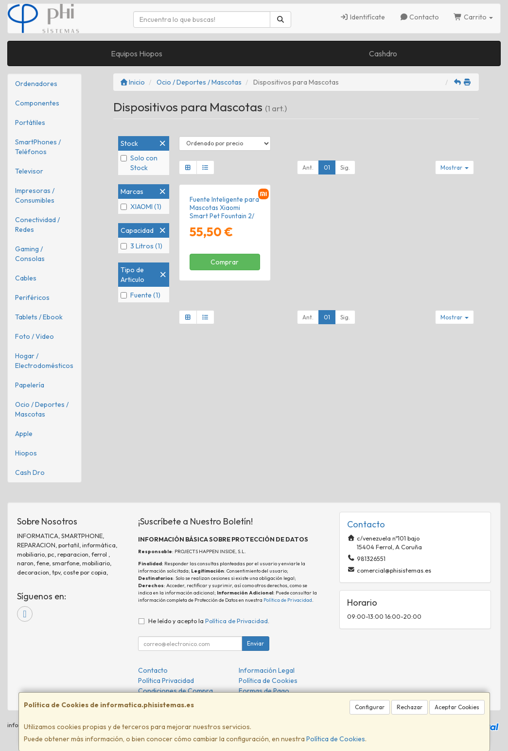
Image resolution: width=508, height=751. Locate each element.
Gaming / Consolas (30, 254)
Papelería (29, 385)
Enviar (255, 643)
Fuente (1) (140, 295)
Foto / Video (34, 336)
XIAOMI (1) (141, 206)
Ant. (308, 167)
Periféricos (32, 297)
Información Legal (267, 670)
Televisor (29, 171)
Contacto (419, 17)
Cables (25, 278)
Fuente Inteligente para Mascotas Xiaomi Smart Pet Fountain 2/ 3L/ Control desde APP (224, 211)
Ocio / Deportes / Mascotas (42, 409)
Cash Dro (30, 472)
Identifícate (362, 17)
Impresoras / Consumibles (34, 195)
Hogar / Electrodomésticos (44, 360)
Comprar (224, 262)
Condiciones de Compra (175, 690)
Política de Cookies (335, 738)
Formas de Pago (264, 690)
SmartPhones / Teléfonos (38, 147)
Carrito (473, 17)
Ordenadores (36, 83)
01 (327, 167)
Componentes (37, 103)
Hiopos (26, 453)
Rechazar (409, 707)
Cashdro (383, 53)
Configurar (370, 707)
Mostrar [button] (454, 167)
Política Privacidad (166, 680)
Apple (24, 433)
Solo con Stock (139, 163)
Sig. (345, 167)
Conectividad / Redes (37, 224)
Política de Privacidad (287, 600)
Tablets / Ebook (39, 317)
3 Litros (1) (141, 246)
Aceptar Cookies (457, 707)
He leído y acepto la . (208, 621)
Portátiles (30, 122)
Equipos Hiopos (136, 53)
